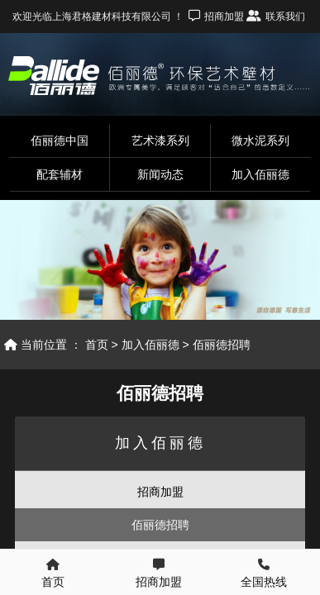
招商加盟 (160, 491)
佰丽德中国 (59, 140)
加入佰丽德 (260, 174)
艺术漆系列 (160, 140)
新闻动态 (160, 174)
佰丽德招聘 (222, 344)
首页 (96, 344)
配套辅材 (59, 174)
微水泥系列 (260, 140)
